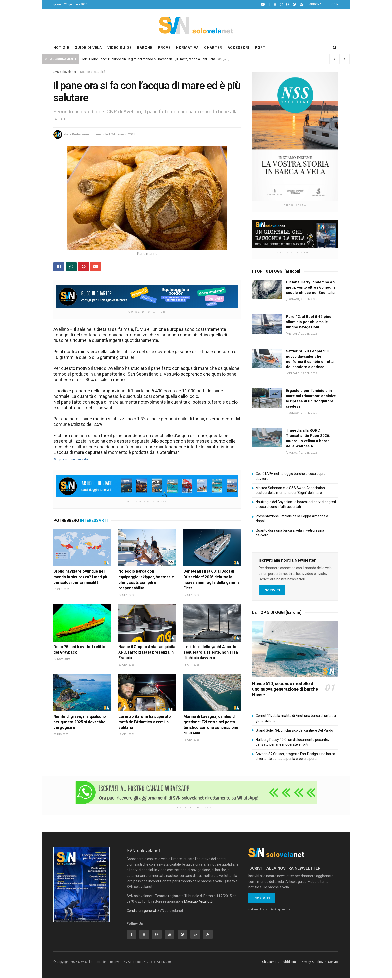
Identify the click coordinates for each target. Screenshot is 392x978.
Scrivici (333, 962)
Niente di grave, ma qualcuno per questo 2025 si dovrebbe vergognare (80, 722)
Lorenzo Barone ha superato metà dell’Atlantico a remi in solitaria (144, 722)
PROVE (164, 48)
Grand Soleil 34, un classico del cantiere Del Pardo (294, 730)
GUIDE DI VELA (88, 48)
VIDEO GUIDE (120, 48)
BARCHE (144, 48)
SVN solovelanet (65, 72)
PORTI (261, 48)
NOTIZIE (61, 48)
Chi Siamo (269, 962)
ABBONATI (316, 4)
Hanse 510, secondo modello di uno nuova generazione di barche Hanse (285, 689)
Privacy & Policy (312, 962)
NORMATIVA (187, 48)
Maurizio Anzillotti (198, 901)
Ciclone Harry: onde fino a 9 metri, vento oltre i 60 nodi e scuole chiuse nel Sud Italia (311, 287)
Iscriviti (272, 590)
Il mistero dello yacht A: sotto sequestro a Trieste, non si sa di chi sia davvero (211, 652)
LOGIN (334, 4)
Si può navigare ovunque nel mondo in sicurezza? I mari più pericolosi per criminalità (81, 577)
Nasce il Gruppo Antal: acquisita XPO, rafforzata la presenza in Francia (147, 652)
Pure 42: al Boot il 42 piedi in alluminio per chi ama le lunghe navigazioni (311, 321)
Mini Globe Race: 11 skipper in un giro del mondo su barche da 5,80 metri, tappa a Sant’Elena (149, 59)
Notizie (85, 72)
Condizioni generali (142, 911)
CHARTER (213, 48)
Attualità (100, 72)
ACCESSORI (239, 48)
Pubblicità (289, 962)
